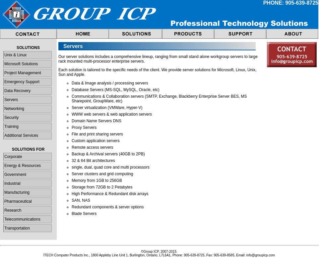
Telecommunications (22, 219)
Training (11, 126)
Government (15, 174)
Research (12, 210)
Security (11, 117)
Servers (11, 99)
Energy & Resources (22, 165)
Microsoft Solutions (21, 64)
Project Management (22, 73)
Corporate (13, 156)
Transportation (17, 228)
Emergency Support (21, 81)
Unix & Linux (15, 55)
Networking (14, 108)
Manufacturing (17, 192)
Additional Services (21, 135)
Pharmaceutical (18, 201)
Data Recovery (17, 90)
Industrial (12, 183)
